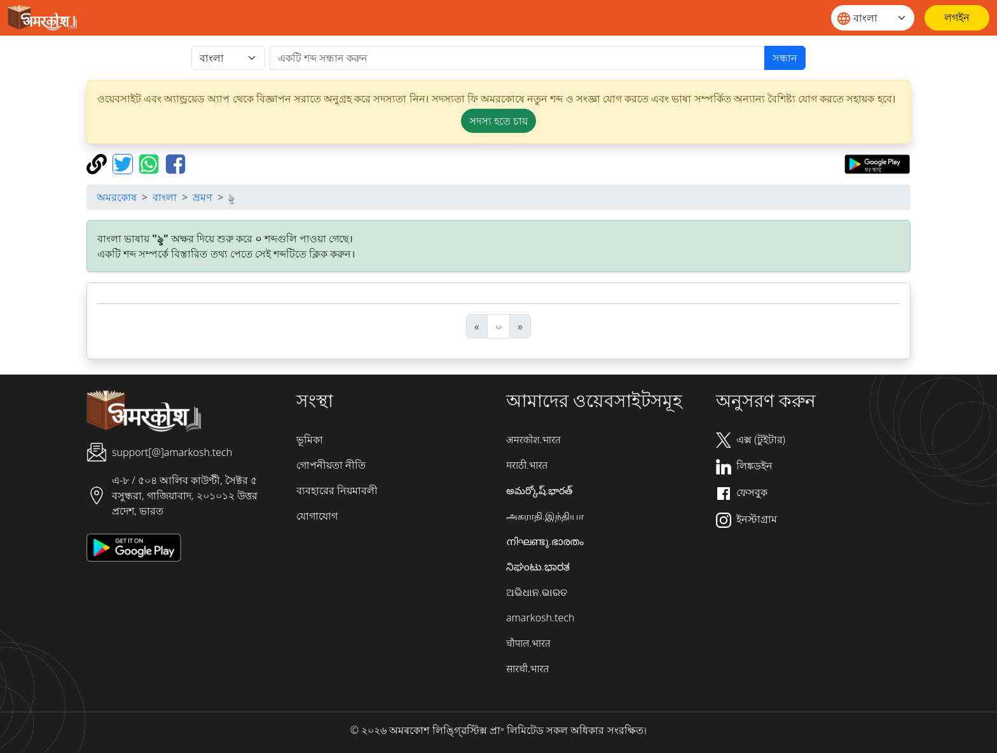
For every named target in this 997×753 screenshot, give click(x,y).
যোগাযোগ (317, 516)
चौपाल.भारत (528, 643)
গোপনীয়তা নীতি (331, 465)
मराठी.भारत (526, 465)
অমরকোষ (117, 197)
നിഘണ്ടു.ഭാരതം (545, 541)
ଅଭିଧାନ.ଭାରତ (536, 592)
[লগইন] (957, 18)
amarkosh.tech (540, 618)
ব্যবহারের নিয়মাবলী (337, 490)
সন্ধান (785, 58)
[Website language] (872, 18)
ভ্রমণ (202, 197)
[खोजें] (517, 58)
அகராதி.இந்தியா (545, 516)
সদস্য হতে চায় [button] (498, 121)
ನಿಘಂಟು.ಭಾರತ (538, 567)
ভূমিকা (309, 439)
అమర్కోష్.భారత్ (539, 490)
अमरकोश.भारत (533, 439)
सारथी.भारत (527, 668)
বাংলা (165, 197)
